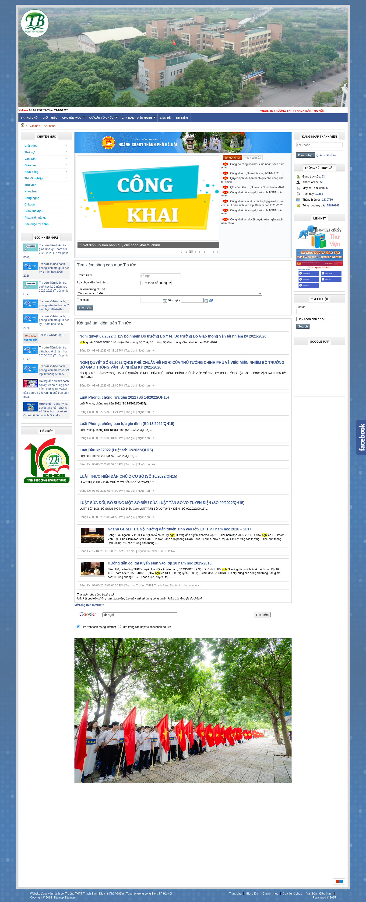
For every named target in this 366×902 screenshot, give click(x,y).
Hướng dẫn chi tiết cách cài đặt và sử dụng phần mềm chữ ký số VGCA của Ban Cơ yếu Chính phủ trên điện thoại (46, 389)
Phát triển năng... (36, 217)
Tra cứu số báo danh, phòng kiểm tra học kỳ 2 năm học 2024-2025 (54, 305)
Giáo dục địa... (34, 211)
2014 (49, 897)
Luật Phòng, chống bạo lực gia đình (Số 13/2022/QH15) (127, 424)
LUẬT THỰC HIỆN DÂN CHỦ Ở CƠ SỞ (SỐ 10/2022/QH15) (128, 476)
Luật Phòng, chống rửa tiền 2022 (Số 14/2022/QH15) (124, 397)
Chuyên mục (73, 117)
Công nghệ (32, 198)
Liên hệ (165, 117)
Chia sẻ (46, 204)
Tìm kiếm (182, 117)
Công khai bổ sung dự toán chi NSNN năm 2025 (252, 194)
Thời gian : (83, 299)
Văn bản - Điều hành (139, 117)
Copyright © (38, 897)
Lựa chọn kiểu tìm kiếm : (92, 282)
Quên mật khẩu (325, 155)
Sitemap (58, 897)
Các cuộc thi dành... (38, 224)
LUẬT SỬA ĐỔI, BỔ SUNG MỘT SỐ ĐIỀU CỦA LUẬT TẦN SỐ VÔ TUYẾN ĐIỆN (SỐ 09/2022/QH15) (162, 503)
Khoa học (31, 191)
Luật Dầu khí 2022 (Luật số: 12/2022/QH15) (116, 450)
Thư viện (30, 185)
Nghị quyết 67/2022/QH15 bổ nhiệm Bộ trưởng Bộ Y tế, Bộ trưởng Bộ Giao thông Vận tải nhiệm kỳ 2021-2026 (173, 336)
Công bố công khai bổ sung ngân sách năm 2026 (252, 166)
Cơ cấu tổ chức (103, 117)
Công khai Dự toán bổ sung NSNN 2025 (110, 245)
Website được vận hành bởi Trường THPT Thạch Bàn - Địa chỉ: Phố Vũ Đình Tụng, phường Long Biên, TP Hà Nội (101, 893)
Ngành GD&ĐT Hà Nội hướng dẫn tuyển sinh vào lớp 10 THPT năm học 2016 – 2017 (180, 529)
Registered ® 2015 (324, 897)
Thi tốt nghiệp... (46, 178)
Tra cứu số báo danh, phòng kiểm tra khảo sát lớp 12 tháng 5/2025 (54, 370)
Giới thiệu (49, 117)
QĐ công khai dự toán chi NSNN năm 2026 (257, 187)
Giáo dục (46, 165)
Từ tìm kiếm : (85, 275)
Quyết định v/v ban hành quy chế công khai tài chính (252, 180)
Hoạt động (46, 172)
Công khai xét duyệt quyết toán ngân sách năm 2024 (252, 221)
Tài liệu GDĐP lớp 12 (52, 335)
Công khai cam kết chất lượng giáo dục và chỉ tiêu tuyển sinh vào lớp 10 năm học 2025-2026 (252, 203)
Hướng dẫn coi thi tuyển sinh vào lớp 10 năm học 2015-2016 (159, 563)
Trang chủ (235, 893)
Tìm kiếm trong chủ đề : (92, 289)
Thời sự (46, 152)
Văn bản (46, 158)
